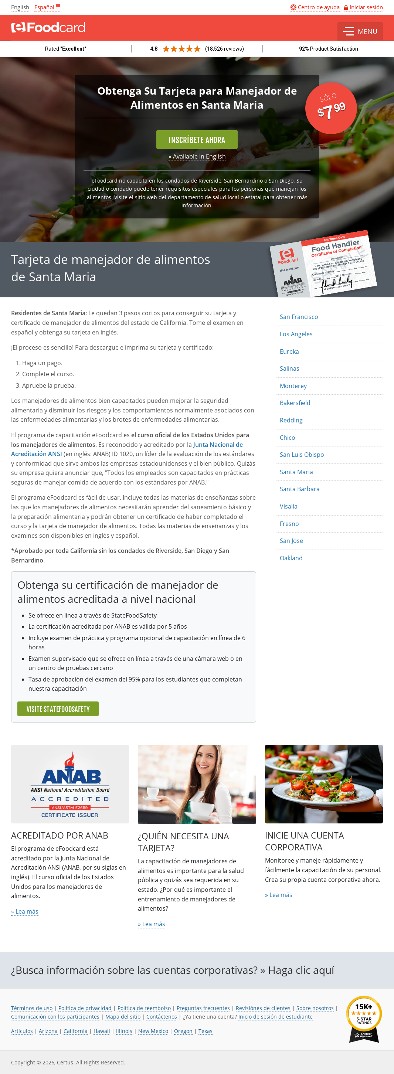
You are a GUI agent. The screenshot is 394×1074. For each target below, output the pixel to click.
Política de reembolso (144, 1008)
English (20, 7)
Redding (291, 420)
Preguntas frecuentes (203, 1008)
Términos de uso (31, 1008)
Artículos (22, 1030)
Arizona (48, 1030)
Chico (287, 438)
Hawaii (102, 1030)
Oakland (291, 558)
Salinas (289, 368)
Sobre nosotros (315, 1008)
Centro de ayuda (316, 7)
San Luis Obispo (302, 455)
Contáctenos (161, 1016)
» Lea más (24, 911)
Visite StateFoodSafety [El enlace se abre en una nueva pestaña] (58, 709)
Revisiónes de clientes (263, 1008)
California (76, 1030)
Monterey (293, 386)
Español (44, 7)
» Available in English (197, 156)
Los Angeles (296, 334)
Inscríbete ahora (197, 140)
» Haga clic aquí (297, 970)
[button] (360, 31)
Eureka (289, 351)
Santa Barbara (300, 489)
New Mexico (153, 1030)
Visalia (289, 506)
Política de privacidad (85, 1008)
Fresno (289, 524)
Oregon (183, 1030)
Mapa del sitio (122, 1016)
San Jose (291, 541)
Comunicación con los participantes (55, 1016)
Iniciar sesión (366, 7)
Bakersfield (295, 403)
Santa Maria (296, 472)
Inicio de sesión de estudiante (275, 1016)
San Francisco (299, 317)
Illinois (124, 1030)
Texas (205, 1030)
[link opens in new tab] (364, 1019)
